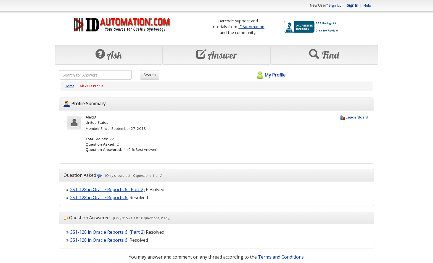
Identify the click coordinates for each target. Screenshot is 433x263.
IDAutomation (251, 26)
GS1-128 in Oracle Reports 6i (99, 197)
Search (150, 74)
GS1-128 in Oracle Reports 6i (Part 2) (107, 189)
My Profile (270, 75)
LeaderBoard (357, 117)
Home (69, 86)
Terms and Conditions (281, 257)
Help (367, 5)
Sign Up (335, 5)
